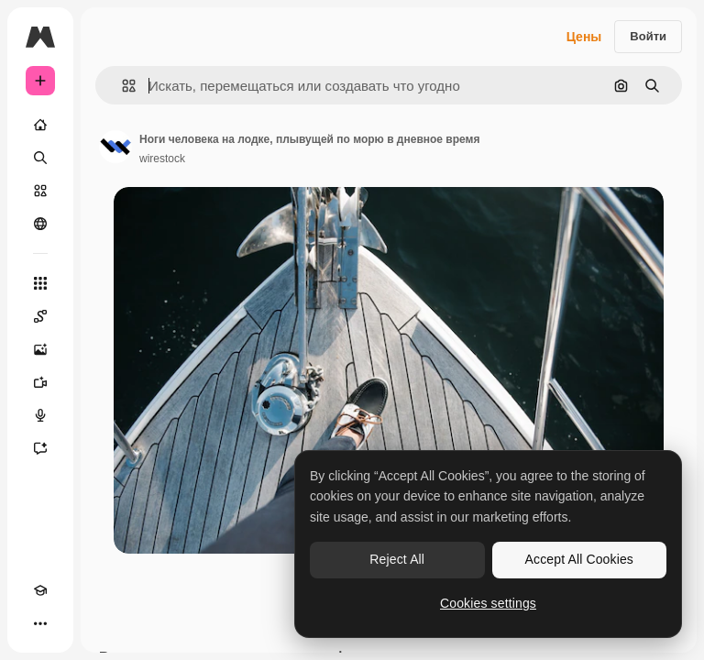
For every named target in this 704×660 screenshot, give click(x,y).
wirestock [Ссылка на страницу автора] (162, 158)
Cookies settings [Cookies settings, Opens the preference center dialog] (488, 603)
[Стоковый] (40, 190)
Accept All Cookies (579, 559)
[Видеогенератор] (40, 382)
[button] (121, 86)
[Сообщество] (40, 223)
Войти (648, 36)
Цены (584, 36)
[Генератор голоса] (40, 415)
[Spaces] (40, 316)
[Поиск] (40, 157)
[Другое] (40, 623)
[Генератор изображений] (40, 349)
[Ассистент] (40, 448)
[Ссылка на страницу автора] (115, 146)
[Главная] (40, 124)
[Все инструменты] (40, 283)
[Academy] (40, 590)
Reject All (396, 559)
